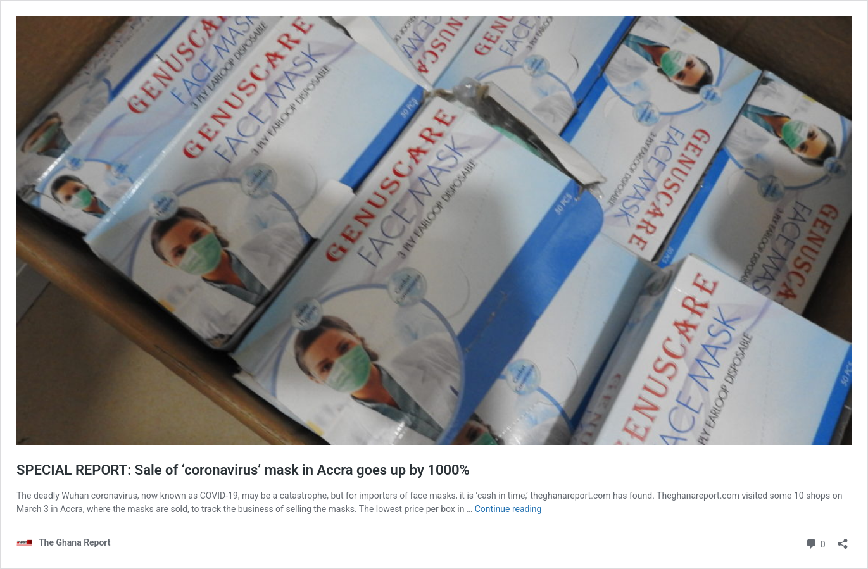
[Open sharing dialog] (843, 539)
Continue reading (508, 509)
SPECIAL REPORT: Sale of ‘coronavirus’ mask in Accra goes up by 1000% (243, 470)
